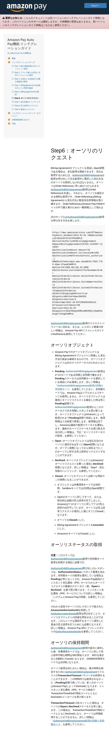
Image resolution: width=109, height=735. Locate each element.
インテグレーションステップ (23, 62)
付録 (13, 123)
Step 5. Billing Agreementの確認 (27, 93)
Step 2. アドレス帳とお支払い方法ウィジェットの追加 (27, 73)
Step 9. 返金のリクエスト (25, 109)
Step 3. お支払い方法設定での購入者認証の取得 (27, 80)
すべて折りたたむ (13, 53)
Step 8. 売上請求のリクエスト (26, 105)
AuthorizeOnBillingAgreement (88, 175)
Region (95, 5)
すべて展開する (26, 53)
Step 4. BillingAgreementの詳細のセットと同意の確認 (27, 86)
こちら (46, 25)
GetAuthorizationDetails (63, 613)
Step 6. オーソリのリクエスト (27, 98)
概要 (13, 58)
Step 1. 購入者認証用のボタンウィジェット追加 (27, 67)
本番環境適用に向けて (20, 119)
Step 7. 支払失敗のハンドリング (27, 102)
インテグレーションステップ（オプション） (26, 114)
